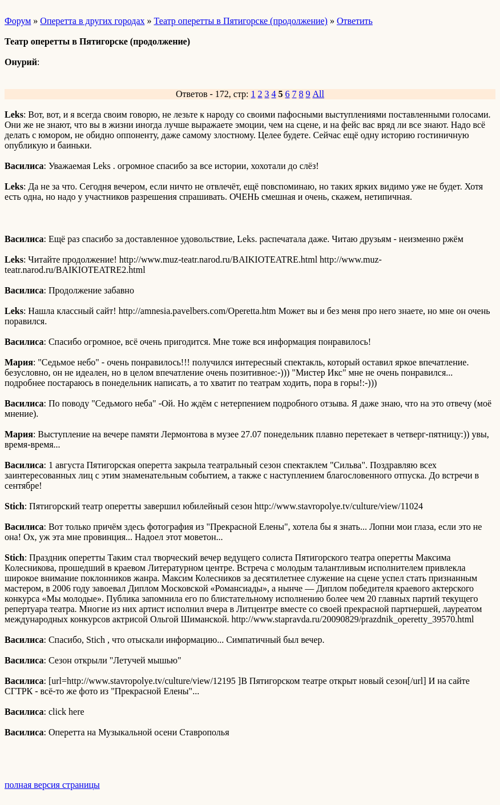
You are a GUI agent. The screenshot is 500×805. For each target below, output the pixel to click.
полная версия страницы (52, 785)
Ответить (355, 21)
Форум (18, 21)
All (318, 94)
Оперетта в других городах (92, 21)
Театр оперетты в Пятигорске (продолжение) (241, 21)
